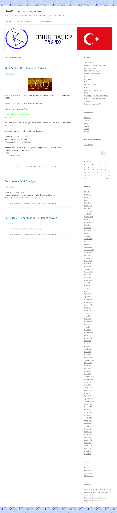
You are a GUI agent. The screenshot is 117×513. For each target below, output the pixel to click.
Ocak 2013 (87, 308)
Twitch (86, 129)
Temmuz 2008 (89, 377)
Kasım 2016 (88, 261)
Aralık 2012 (88, 310)
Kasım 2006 (88, 421)
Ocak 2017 (87, 258)
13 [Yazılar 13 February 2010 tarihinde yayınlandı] (105, 170)
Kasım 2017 (88, 241)
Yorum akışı (88, 473)
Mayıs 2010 (88, 335)
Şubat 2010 (88, 343)
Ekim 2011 (87, 319)
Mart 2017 (87, 255)
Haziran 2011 (88, 321)
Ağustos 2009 (88, 357)
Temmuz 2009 (89, 360)
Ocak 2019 (87, 228)
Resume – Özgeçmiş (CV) (25, 22)
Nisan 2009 (88, 366)
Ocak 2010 (87, 346)
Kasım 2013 (88, 291)
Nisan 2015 (88, 280)
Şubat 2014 (88, 288)
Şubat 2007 (88, 412)
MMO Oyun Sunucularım (92, 90)
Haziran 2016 (88, 272)
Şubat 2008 (88, 382)
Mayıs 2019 (88, 219)
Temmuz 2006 (89, 426)
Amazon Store (89, 63)
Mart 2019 (87, 225)
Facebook (87, 118)
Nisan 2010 (88, 338)
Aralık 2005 (88, 445)
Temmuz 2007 (89, 401)
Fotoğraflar (88, 79)
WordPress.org (89, 476)
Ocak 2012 (87, 316)
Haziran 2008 (88, 379)
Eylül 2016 (87, 264)
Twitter (86, 120)
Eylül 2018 (87, 230)
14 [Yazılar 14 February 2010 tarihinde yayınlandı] (109, 170)
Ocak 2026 (87, 195)
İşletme (86, 87)
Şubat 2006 (88, 440)
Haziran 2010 (88, 332)
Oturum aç (88, 467)
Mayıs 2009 (88, 363)
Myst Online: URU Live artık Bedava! (26, 68)
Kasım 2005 (88, 448)
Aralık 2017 (88, 239)
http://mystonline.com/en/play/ (16, 109)
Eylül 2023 (87, 200)
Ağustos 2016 (88, 266)
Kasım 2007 (88, 390)
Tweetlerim (88, 145)
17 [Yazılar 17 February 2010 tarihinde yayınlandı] (93, 173)
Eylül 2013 (87, 294)
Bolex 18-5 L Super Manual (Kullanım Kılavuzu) (32, 217)
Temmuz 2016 (89, 269)
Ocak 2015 (87, 283)
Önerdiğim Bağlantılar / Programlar (96, 96)
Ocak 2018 (87, 236)
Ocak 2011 (87, 327)
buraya (34, 229)
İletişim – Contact (45, 22)
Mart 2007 (87, 410)
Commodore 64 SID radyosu (21, 181)
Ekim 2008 (87, 371)
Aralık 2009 (88, 349)
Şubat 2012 (88, 313)
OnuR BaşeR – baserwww (23, 11)
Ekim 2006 (87, 423)
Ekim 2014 (87, 286)
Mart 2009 (87, 368)
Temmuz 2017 (89, 250)
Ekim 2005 (87, 451)
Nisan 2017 (88, 253)
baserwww (13, 167)
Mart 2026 (87, 192)
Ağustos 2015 (88, 277)
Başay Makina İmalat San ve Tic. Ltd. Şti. (97, 490)
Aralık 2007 (88, 388)
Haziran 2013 (88, 299)
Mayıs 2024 (88, 197)
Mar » (108, 178)
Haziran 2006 (88, 429)
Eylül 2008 (87, 374)
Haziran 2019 (88, 217)
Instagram (87, 123)
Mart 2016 (87, 275)
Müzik (86, 93)
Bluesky (87, 131)
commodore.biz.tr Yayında (93, 74)
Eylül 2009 (87, 354)
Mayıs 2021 (88, 206)
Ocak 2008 (87, 385)
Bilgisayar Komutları (91, 68)
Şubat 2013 (88, 305)
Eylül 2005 (87, 454)
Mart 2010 (87, 341)
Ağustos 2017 (88, 247)
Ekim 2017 (87, 244)
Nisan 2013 (88, 302)
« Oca (86, 178)
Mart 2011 (87, 324)
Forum (86, 76)
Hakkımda (8, 22)
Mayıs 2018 (88, 233)
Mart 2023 (87, 203)
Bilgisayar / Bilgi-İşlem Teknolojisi (95, 65)
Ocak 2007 (87, 415)
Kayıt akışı (87, 470)
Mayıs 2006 (88, 432)
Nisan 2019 (88, 222)
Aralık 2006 (88, 418)
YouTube (87, 126)
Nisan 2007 (88, 407)
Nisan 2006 (88, 434)
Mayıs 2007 (88, 404)
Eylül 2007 (87, 396)
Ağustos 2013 (88, 297)
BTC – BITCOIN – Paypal (92, 71)
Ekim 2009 (87, 352)
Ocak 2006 (87, 443)
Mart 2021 (87, 208)
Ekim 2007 (87, 393)
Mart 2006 (87, 437)
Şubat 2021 (88, 211)
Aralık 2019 (88, 214)
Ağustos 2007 (88, 399)
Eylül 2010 (87, 330)
